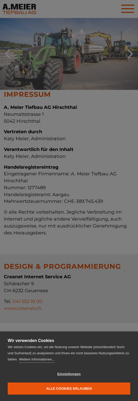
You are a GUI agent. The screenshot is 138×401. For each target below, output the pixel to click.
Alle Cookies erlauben (69, 388)
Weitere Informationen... (37, 359)
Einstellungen (69, 374)
